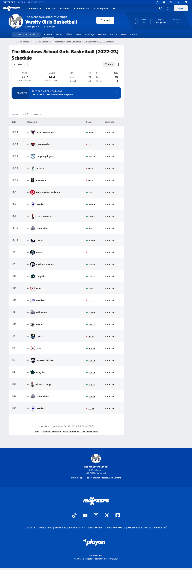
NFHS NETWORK (36, 2)
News (123, 34)
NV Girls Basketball (43, 42)
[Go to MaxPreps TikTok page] (74, 515)
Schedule (48, 34)
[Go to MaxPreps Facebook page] (117, 515)
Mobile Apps (45, 527)
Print (36, 431)
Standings (89, 34)
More (133, 34)
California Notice (115, 527)
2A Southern (53, 80)
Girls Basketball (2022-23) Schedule (99, 42)
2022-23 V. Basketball (26, 34)
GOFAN (21, 2)
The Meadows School (96, 461)
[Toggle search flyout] (161, 8)
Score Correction (71, 431)
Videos (69, 34)
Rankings (102, 34)
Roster (59, 34)
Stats (78, 34)
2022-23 (20, 64)
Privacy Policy (77, 527)
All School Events (89, 431)
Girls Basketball (25, 42)
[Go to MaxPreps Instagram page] (96, 515)
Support (160, 527)
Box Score (109, 132)
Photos (113, 34)
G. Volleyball (101, 8)
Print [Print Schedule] (109, 64)
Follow (105, 20)
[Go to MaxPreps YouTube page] (85, 515)
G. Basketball (33, 8)
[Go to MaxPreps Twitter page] (106, 515)
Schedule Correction (51, 431)
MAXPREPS (9, 2)
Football (50, 8)
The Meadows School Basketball (67, 42)
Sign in (181, 8)
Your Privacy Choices (139, 527)
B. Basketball (81, 8)
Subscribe (60, 527)
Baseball (64, 8)
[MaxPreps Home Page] (12, 41)
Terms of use (95, 527)
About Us (30, 527)
